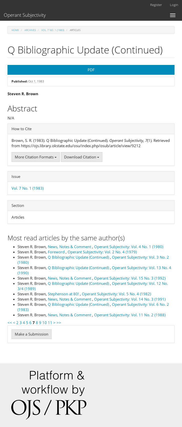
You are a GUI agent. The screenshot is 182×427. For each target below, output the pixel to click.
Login (174, 4)
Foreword (57, 251)
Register (156, 4)
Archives (30, 30)
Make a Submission (31, 334)
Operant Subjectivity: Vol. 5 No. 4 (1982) (116, 293)
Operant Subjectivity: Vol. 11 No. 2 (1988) (129, 314)
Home (15, 30)
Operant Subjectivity (25, 15)
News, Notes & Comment (70, 246)
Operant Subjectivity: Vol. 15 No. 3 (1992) (129, 278)
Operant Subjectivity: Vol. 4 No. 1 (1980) (128, 246)
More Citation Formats (36, 156)
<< (10, 322)
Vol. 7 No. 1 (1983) (52, 30)
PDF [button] (91, 69)
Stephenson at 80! (64, 293)
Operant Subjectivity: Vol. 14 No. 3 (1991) (129, 299)
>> (59, 322)
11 (50, 322)
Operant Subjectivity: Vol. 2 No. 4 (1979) (102, 251)
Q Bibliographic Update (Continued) (79, 257)
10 (44, 322)
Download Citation (81, 156)
